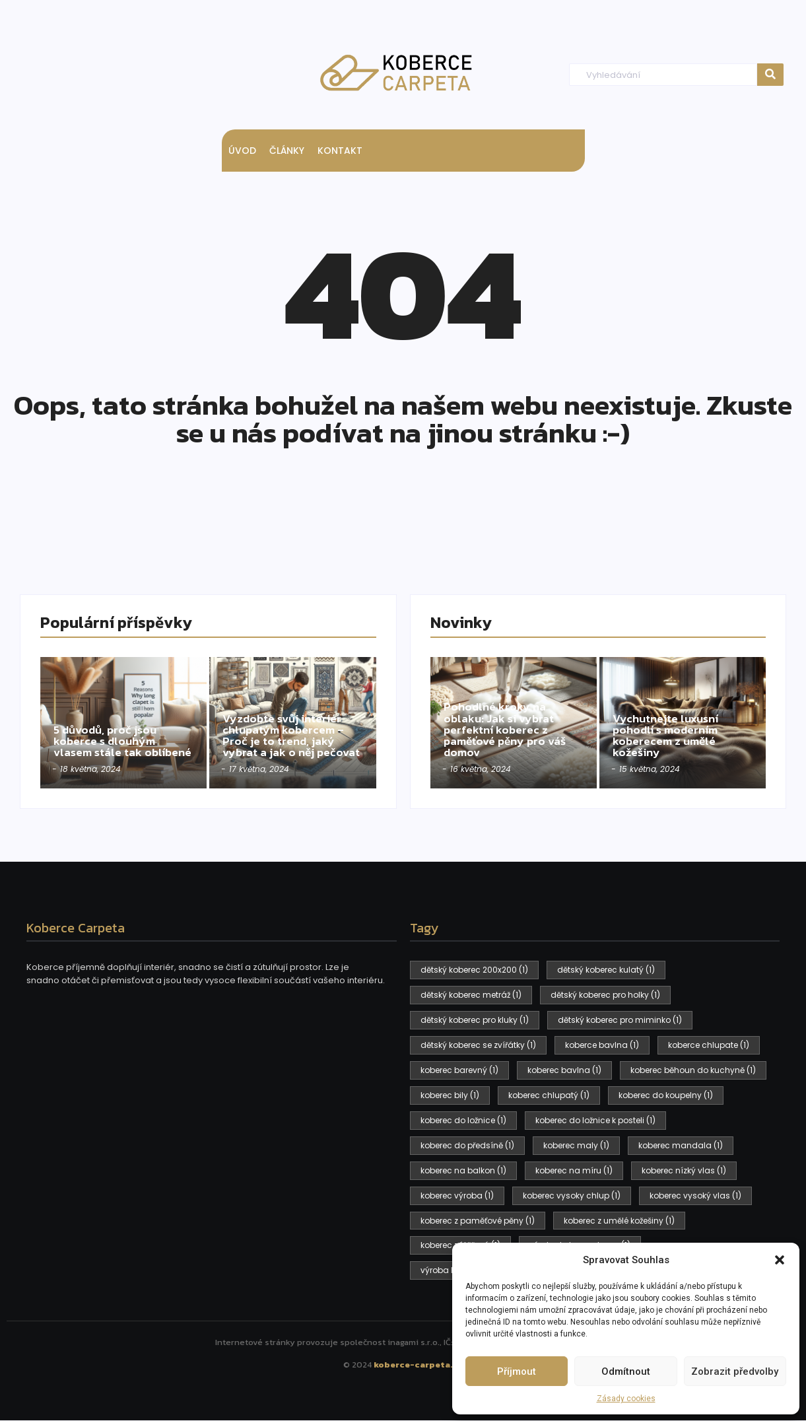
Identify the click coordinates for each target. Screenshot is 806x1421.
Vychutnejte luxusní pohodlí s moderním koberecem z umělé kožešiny (668, 734)
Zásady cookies (626, 1398)
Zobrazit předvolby (734, 1371)
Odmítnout (625, 1371)
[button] (779, 1259)
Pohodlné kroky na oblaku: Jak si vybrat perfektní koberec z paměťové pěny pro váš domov (507, 728)
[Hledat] (663, 75)
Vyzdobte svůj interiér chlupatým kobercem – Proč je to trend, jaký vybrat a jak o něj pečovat (285, 728)
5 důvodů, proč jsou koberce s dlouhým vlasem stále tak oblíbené (108, 734)
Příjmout (516, 1371)
